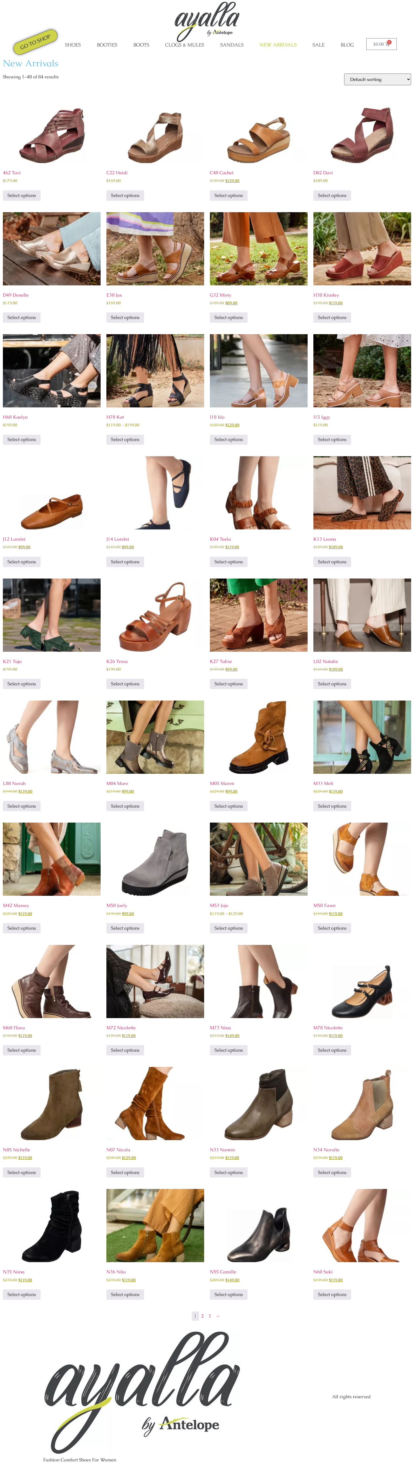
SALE (319, 45)
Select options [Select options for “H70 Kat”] (125, 439)
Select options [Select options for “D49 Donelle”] (21, 317)
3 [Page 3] (209, 1316)
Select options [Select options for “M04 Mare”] (125, 806)
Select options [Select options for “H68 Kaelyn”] (21, 439)
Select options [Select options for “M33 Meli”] (332, 806)
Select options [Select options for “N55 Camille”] (228, 1294)
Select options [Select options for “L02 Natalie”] (332, 684)
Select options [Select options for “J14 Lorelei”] (125, 562)
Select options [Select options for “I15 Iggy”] (332, 439)
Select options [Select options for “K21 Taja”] (21, 684)
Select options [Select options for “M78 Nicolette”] (332, 1050)
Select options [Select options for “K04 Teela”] (228, 562)
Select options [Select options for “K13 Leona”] (332, 562)
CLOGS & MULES (184, 45)
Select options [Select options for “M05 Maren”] (228, 806)
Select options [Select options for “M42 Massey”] (21, 928)
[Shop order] (377, 79)
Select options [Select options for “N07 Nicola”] (125, 1172)
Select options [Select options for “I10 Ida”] (228, 439)
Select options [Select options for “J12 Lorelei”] (21, 562)
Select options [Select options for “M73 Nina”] (228, 1050)
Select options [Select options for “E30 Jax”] (125, 317)
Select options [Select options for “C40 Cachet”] (228, 195)
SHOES (73, 45)
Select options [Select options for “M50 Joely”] (125, 928)
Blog (347, 45)
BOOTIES (107, 45)
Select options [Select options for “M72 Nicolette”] (125, 1050)
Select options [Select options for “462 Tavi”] (21, 195)
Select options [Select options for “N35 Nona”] (21, 1294)
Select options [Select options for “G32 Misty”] (228, 317)
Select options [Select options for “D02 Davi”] (332, 195)
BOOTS (141, 45)
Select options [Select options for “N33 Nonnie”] (228, 1172)
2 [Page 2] (202, 1316)
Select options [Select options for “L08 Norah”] (21, 806)
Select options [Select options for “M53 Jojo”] (228, 928)
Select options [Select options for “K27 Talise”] (228, 684)
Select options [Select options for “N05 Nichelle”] (21, 1172)
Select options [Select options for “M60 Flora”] (21, 1050)
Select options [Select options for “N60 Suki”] (332, 1294)
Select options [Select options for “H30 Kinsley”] (332, 317)
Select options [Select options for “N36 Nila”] (125, 1294)
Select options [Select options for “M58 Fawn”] (332, 928)
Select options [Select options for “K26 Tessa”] (125, 684)
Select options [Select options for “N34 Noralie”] (332, 1172)
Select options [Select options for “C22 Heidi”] (125, 195)
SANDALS (232, 45)
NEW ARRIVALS (278, 45)
